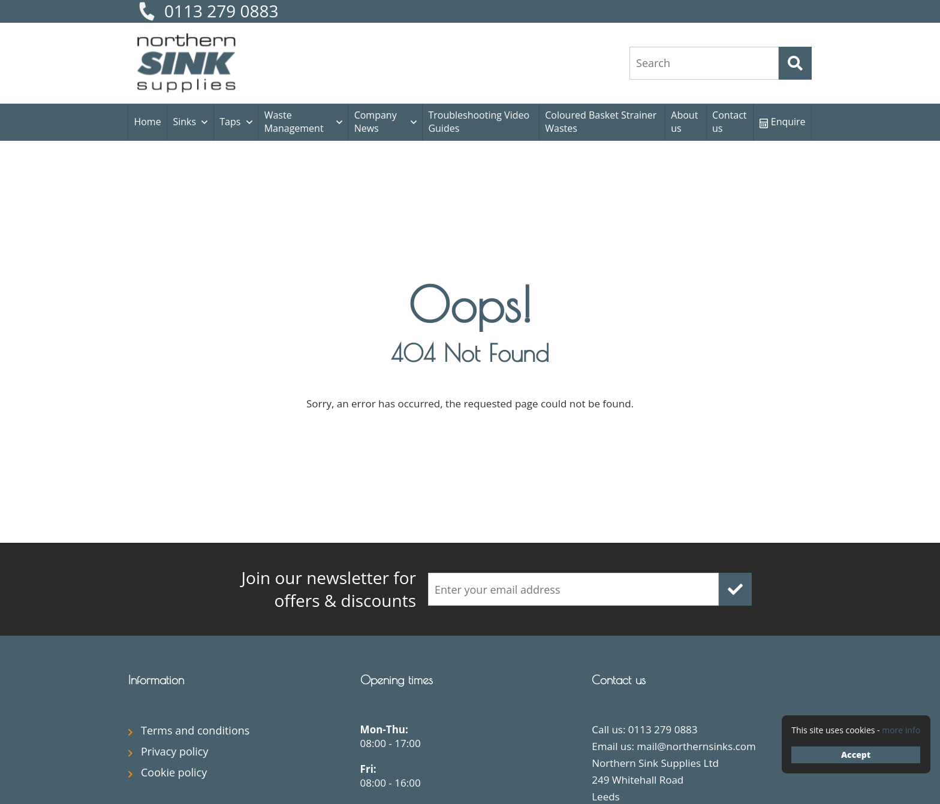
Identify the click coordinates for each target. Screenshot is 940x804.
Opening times (396, 680)
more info (901, 730)
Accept (855, 754)
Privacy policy (175, 751)
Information (156, 680)
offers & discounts (302, 589)
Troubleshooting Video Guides (478, 121)
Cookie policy (174, 772)
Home (147, 121)
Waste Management (294, 121)
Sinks (184, 121)
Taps (229, 121)
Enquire (783, 121)
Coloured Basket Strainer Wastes (600, 121)
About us (684, 121)
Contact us (729, 121)
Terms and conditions (195, 730)
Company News (375, 121)
